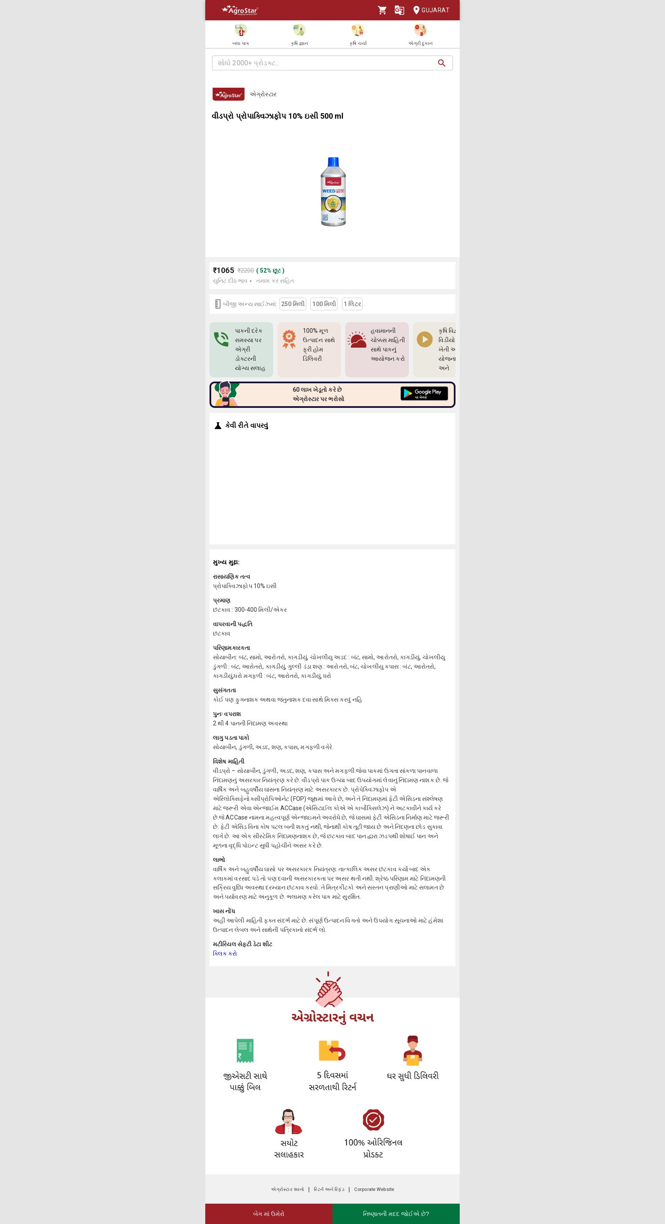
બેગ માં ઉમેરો (269, 1213)
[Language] (399, 10)
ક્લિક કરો (225, 953)
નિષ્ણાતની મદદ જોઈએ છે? (396, 1213)
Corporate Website (374, 1189)
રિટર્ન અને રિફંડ (329, 1189)
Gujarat (429, 10)
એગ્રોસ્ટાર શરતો (287, 1189)
